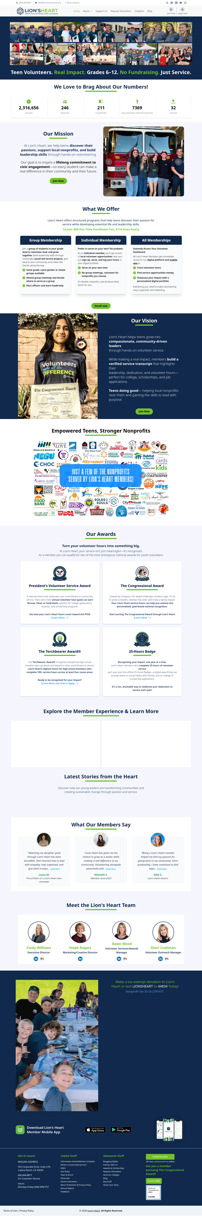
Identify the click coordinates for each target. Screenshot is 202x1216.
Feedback (65, 1192)
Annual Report (67, 1188)
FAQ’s (63, 1168)
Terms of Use (10, 1211)
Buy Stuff (107, 1181)
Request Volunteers (121, 11)
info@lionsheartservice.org (48, 2)
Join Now (58, 181)
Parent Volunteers (69, 1181)
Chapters (139, 11)
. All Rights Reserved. (111, 1211)
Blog (149, 11)
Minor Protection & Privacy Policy (76, 1185)
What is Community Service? (74, 1165)
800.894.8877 (25, 1175)
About (86, 11)
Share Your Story (111, 1185)
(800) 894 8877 (24, 2)
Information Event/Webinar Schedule (78, 1161)
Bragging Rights (110, 1161)
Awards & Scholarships (113, 1168)
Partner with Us (110, 1165)
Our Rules (65, 1171)
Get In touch (26, 1156)
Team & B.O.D (67, 1175)
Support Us (101, 11)
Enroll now (101, 306)
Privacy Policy (26, 1211)
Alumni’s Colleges (111, 1175)
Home (76, 11)
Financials (65, 1178)
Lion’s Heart (94, 1211)
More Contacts (72, 2)
